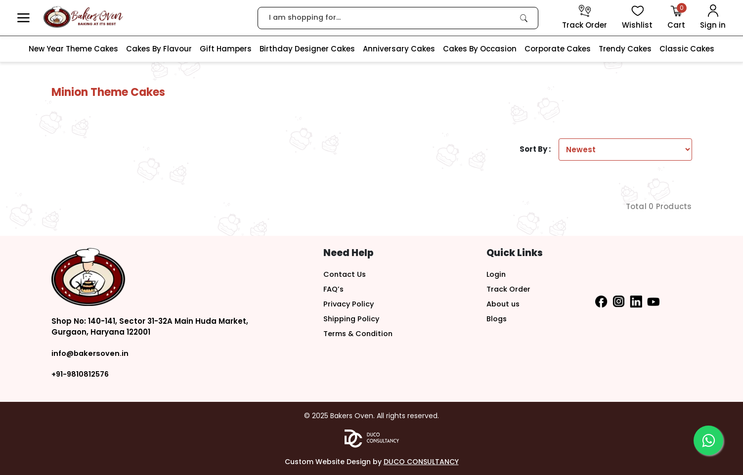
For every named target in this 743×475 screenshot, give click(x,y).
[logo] (83, 17)
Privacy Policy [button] (349, 304)
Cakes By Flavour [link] (159, 48)
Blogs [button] (497, 318)
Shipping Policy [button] (352, 318)
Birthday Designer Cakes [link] (307, 48)
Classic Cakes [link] (686, 48)
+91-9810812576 (81, 374)
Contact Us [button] (345, 274)
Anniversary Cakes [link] (399, 48)
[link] (524, 18)
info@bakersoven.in (90, 353)
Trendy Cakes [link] (625, 48)
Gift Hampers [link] (226, 48)
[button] (23, 18)
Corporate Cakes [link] (557, 48)
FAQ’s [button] (334, 289)
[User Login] (713, 17)
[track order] (584, 17)
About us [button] (503, 304)
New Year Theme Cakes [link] (73, 48)
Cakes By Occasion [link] (480, 48)
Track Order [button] (508, 289)
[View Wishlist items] (637, 17)
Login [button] (496, 274)
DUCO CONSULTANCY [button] (421, 461)
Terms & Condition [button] (359, 333)
